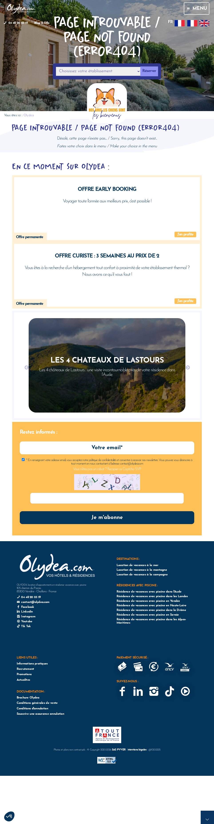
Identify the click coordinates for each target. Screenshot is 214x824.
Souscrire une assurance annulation (40, 714)
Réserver (149, 71)
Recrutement (25, 669)
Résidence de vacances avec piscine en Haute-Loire (151, 605)
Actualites (23, 680)
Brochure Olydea (28, 697)
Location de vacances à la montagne (142, 570)
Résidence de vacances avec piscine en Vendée (148, 601)
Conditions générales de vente (37, 703)
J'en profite (185, 234)
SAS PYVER (119, 749)
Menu (196, 8)
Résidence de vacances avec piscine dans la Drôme (151, 610)
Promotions (24, 674)
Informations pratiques (32, 663)
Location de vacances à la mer (138, 565)
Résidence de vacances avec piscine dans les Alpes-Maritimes (151, 621)
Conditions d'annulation (32, 708)
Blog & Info (42, 23)
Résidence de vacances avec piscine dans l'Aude (149, 591)
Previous (26, 367)
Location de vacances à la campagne (142, 574)
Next (187, 367)
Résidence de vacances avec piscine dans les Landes (152, 596)
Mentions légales (137, 749)
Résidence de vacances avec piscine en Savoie (148, 615)
